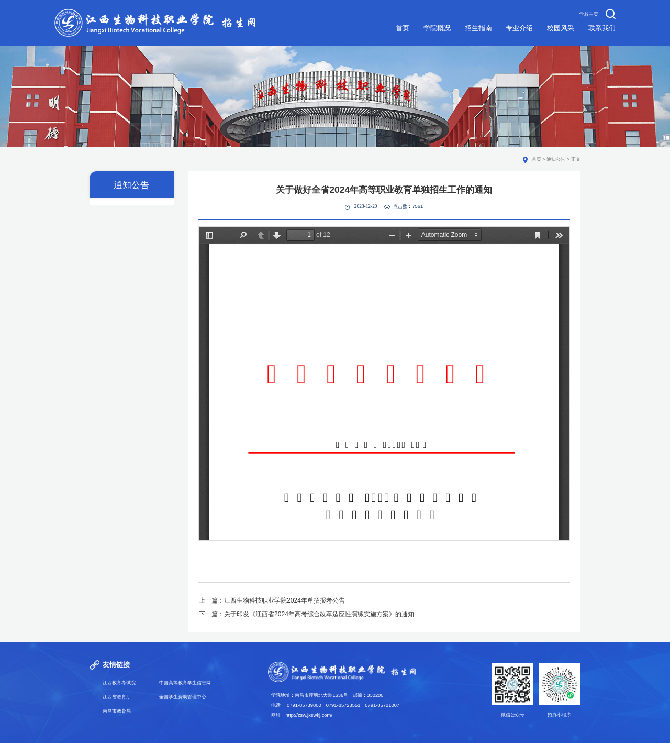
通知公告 (555, 159)
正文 (575, 159)
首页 (536, 159)
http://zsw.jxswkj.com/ (308, 715)
